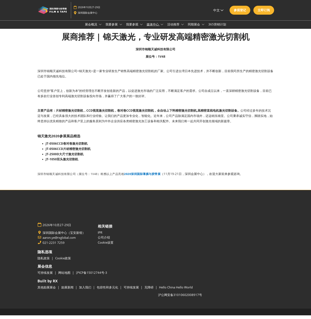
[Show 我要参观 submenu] (141, 28)
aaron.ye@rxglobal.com (59, 241)
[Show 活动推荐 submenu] (182, 28)
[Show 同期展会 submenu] (203, 28)
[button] (240, 14)
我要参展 (112, 28)
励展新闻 (67, 291)
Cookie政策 (63, 262)
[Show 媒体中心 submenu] (162, 28)
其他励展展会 (47, 291)
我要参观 (132, 28)
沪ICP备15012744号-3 (91, 276)
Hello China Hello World (176, 291)
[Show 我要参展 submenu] (121, 28)
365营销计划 (217, 28)
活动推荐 (173, 28)
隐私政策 (44, 262)
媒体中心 (153, 28)
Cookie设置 (105, 246)
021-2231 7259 (54, 246)
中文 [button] (218, 14)
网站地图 (64, 276)
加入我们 (85, 291)
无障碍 (149, 291)
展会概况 (91, 28)
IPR (100, 236)
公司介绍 (104, 241)
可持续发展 (45, 276)
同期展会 (194, 28)
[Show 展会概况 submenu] (100, 28)
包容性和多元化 (108, 291)
